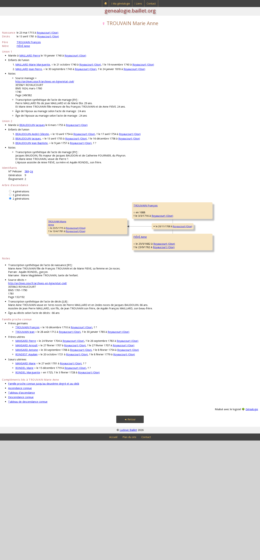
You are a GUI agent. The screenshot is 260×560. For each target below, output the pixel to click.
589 (27, 171)
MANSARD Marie (25, 483)
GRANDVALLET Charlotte (146, 259)
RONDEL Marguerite (27, 492)
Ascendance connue (20, 507)
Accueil (113, 556)
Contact (151, 3)
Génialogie (252, 528)
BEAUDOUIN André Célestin (32, 134)
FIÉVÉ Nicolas (140, 302)
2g (31, 171)
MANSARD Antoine (26, 469)
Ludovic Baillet (128, 549)
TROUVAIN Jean (24, 451)
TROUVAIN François (29, 42)
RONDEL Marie (24, 487)
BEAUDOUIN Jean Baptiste (31, 143)
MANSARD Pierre (25, 460)
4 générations (21, 191)
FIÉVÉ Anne (23, 46)
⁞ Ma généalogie (120, 3)
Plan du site (129, 556)
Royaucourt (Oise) (47, 32)
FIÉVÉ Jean (203, 292)
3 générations (21, 195)
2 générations (21, 198)
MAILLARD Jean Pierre (28, 69)
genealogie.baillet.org (130, 10)
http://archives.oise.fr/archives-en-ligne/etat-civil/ (44, 81)
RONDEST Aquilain (26, 474)
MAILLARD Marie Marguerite (32, 64)
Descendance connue (21, 516)
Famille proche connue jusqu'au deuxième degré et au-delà (43, 503)
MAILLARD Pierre (29, 55)
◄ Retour (130, 539)
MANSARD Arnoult (26, 465)
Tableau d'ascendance (21, 512)
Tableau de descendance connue (27, 521)
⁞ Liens (138, 3)
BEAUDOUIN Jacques (32, 125)
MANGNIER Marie (142, 346)
